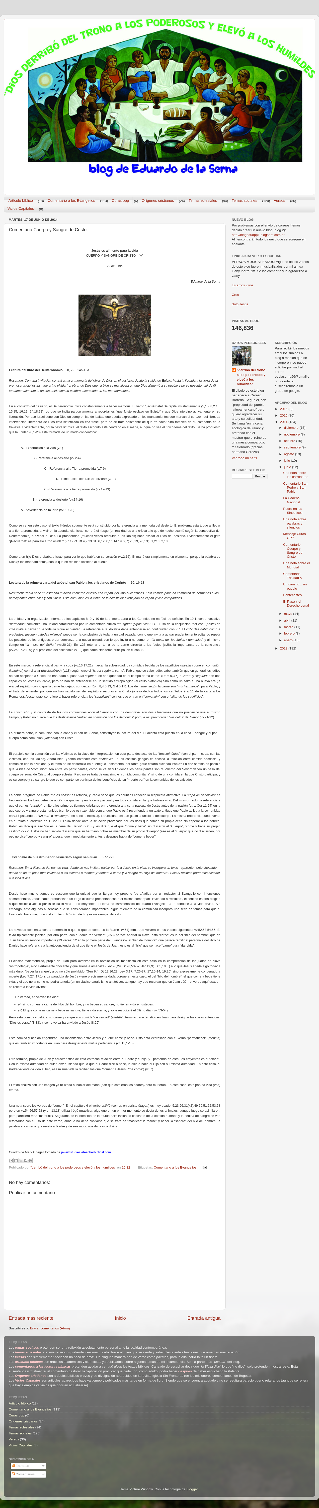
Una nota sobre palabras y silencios (294, 523)
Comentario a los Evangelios (71, 200)
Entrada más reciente (31, 1318)
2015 (284, 415)
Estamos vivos (242, 285)
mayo (288, 614)
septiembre (293, 447)
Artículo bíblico (20, 200)
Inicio (120, 1318)
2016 (284, 409)
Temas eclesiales (203, 200)
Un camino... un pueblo (295, 586)
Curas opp (120, 200)
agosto (289, 454)
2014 (284, 422)
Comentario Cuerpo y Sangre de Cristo (292, 551)
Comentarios (23, 1474)
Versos (279, 200)
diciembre (292, 428)
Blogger (192, 1489)
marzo (289, 627)
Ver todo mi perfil (244, 458)
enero (289, 640)
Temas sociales (244, 200)
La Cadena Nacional (291, 500)
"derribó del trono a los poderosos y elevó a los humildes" (251, 377)
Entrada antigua (204, 1318)
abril (287, 620)
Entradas (20, 1466)
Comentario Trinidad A (292, 576)
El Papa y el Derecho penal (296, 603)
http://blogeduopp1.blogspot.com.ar (258, 235)
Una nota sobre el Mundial (296, 565)
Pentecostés (292, 595)
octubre (290, 441)
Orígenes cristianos (158, 200)
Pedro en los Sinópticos (292, 511)
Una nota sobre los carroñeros (295, 475)
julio (287, 460)
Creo (235, 295)
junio (288, 467)
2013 (284, 648)
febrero (290, 633)
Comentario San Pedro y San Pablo (295, 487)
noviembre (292, 434)
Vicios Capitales (20, 208)
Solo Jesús (240, 304)
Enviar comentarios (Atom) (50, 1328)
